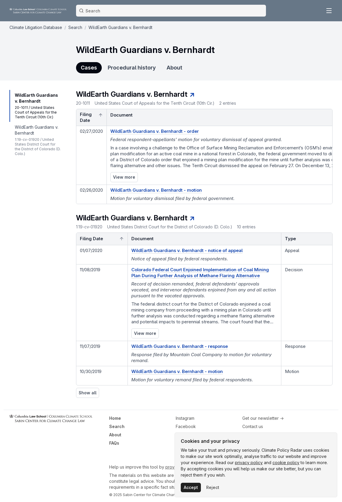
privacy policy (249, 462)
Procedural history (132, 67)
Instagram (185, 418)
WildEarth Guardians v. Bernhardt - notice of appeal (187, 250)
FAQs (114, 442)
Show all (87, 392)
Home (115, 418)
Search (117, 426)
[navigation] (38, 106)
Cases (89, 67)
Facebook (186, 426)
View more (124, 177)
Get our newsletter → (263, 418)
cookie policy (285, 462)
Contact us (252, 426)
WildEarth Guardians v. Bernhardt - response (179, 346)
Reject (212, 487)
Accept (191, 487)
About (174, 67)
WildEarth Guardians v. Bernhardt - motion (177, 371)
